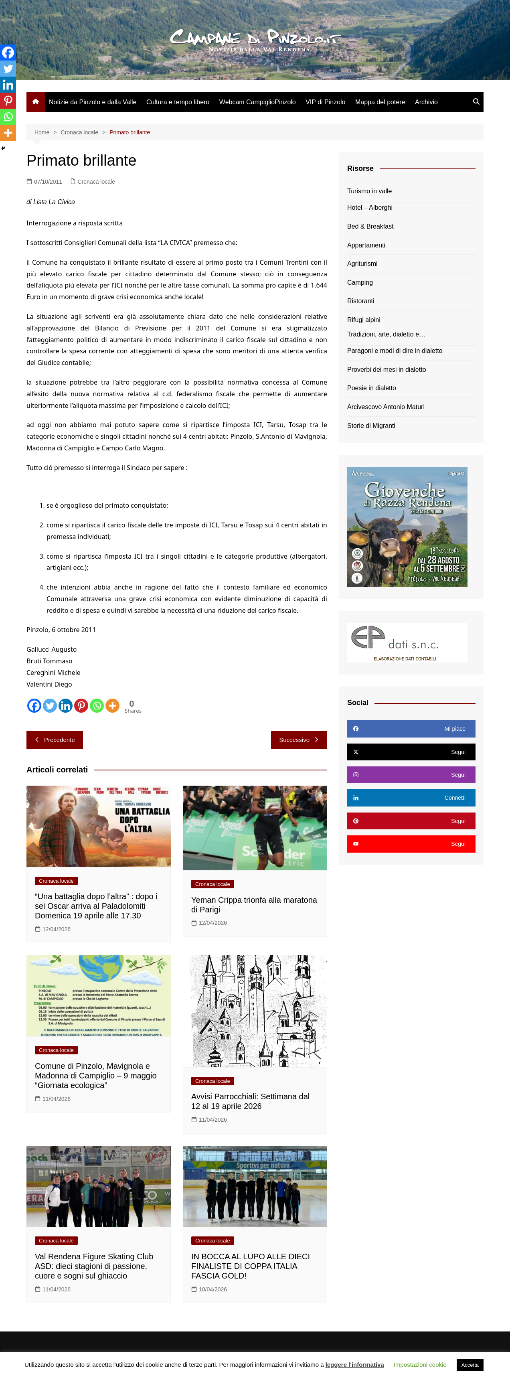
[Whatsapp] (97, 706)
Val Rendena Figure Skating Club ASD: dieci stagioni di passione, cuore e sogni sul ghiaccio (94, 1266)
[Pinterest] (81, 706)
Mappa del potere (380, 102)
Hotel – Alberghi (370, 207)
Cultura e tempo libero (177, 102)
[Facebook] (34, 706)
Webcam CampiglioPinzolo (257, 102)
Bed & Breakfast (370, 226)
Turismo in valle (369, 191)
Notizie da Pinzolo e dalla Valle (93, 102)
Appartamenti (366, 245)
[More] (112, 706)
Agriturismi (362, 263)
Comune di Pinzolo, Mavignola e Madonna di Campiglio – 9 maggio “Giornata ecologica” (96, 1076)
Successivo (299, 739)
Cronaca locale (96, 181)
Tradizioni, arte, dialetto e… (386, 334)
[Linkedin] (66, 706)
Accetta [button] (470, 1365)
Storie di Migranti (371, 425)
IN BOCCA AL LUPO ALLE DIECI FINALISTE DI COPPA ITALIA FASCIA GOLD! (250, 1266)
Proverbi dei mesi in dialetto (386, 369)
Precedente (54, 739)
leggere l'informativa (355, 1364)
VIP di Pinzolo (325, 102)
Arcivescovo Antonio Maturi (386, 406)
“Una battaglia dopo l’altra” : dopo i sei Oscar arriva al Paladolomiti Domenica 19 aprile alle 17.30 (96, 906)
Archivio (426, 102)
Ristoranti (360, 301)
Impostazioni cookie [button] (420, 1364)
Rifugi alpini (363, 319)
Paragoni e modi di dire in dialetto (394, 350)
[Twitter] (50, 706)
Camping (360, 282)
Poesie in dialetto (371, 388)
